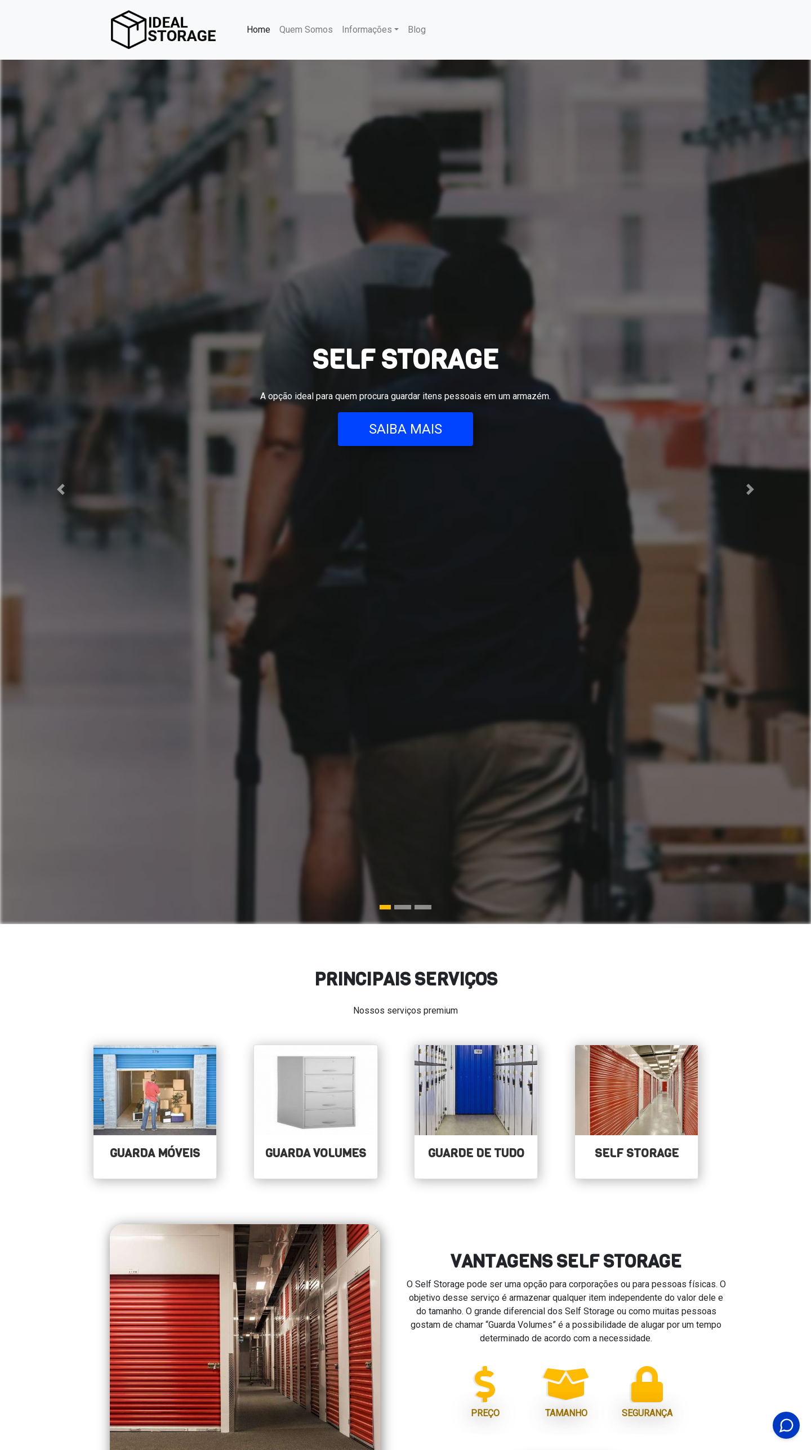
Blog (417, 29)
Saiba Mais (405, 429)
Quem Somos (306, 29)
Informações (367, 29)
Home (261, 29)
